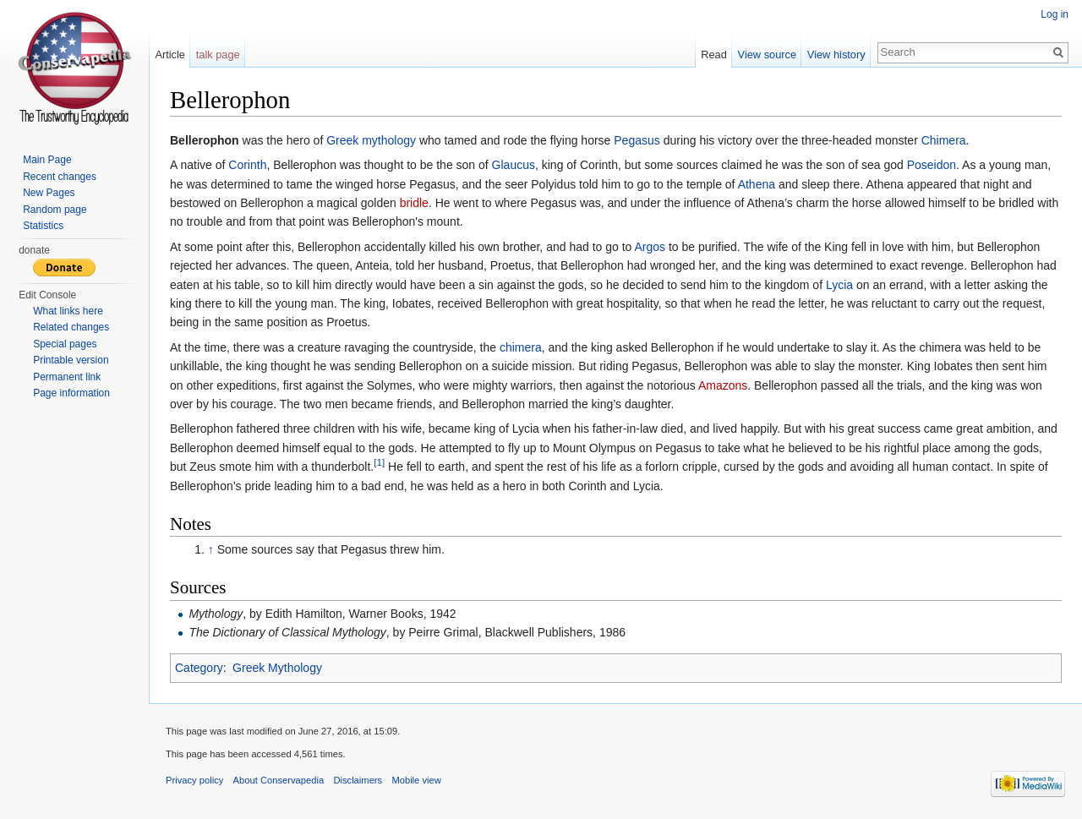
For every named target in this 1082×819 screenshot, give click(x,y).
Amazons (722, 385)
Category (199, 667)
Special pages (64, 344)
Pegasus (636, 140)
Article (170, 54)
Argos (649, 247)
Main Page (47, 160)
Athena (756, 184)
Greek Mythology (277, 667)
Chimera (943, 140)
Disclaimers (357, 780)
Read (714, 54)
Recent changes (59, 177)
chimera (521, 347)
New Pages (48, 193)
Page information (71, 393)
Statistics (43, 226)
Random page (54, 210)
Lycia (839, 285)
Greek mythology (371, 140)
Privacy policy (194, 780)
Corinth (247, 165)
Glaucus (513, 165)
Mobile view (415, 780)
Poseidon (931, 165)
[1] (379, 461)
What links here (68, 311)
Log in (1054, 14)
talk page (218, 54)
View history (836, 54)
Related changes (71, 327)
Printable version (70, 360)
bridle (414, 203)
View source (767, 54)
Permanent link (67, 377)
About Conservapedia (279, 780)
